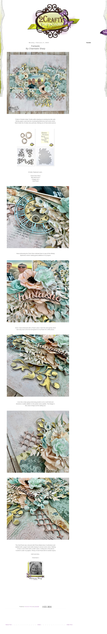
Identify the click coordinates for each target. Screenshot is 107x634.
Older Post (69, 624)
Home (39, 624)
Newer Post (9, 624)
